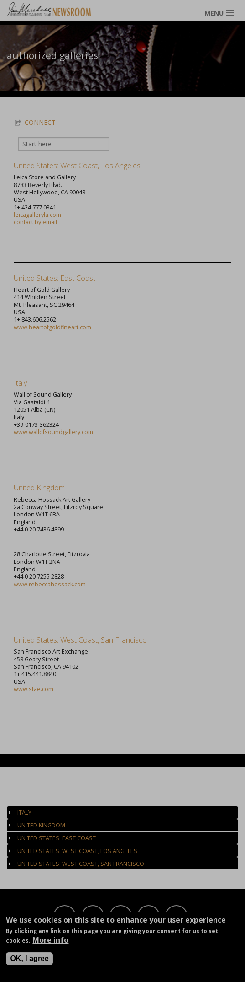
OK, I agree (29, 961)
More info (50, 943)
